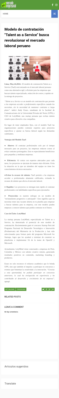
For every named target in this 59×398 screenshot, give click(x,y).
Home (5, 14)
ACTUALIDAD (9, 289)
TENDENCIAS (21, 289)
